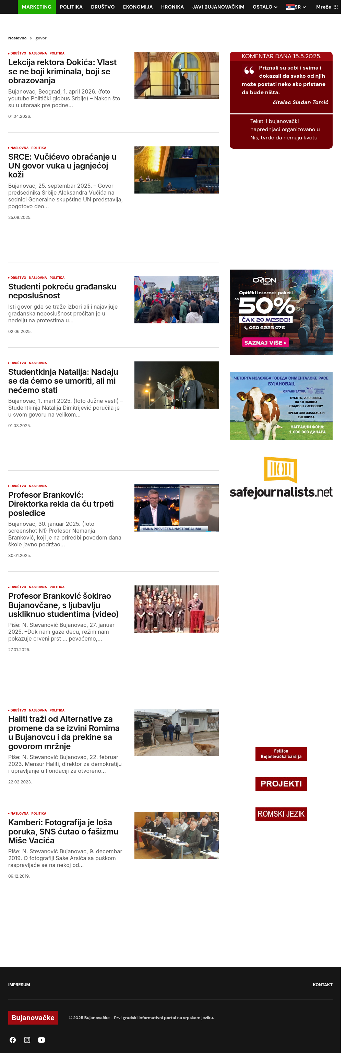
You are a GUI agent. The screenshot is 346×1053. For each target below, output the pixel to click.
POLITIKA (57, 53)
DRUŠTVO (18, 53)
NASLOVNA (38, 53)
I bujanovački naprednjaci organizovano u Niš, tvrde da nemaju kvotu (285, 129)
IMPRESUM (19, 984)
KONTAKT (323, 984)
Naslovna (17, 38)
